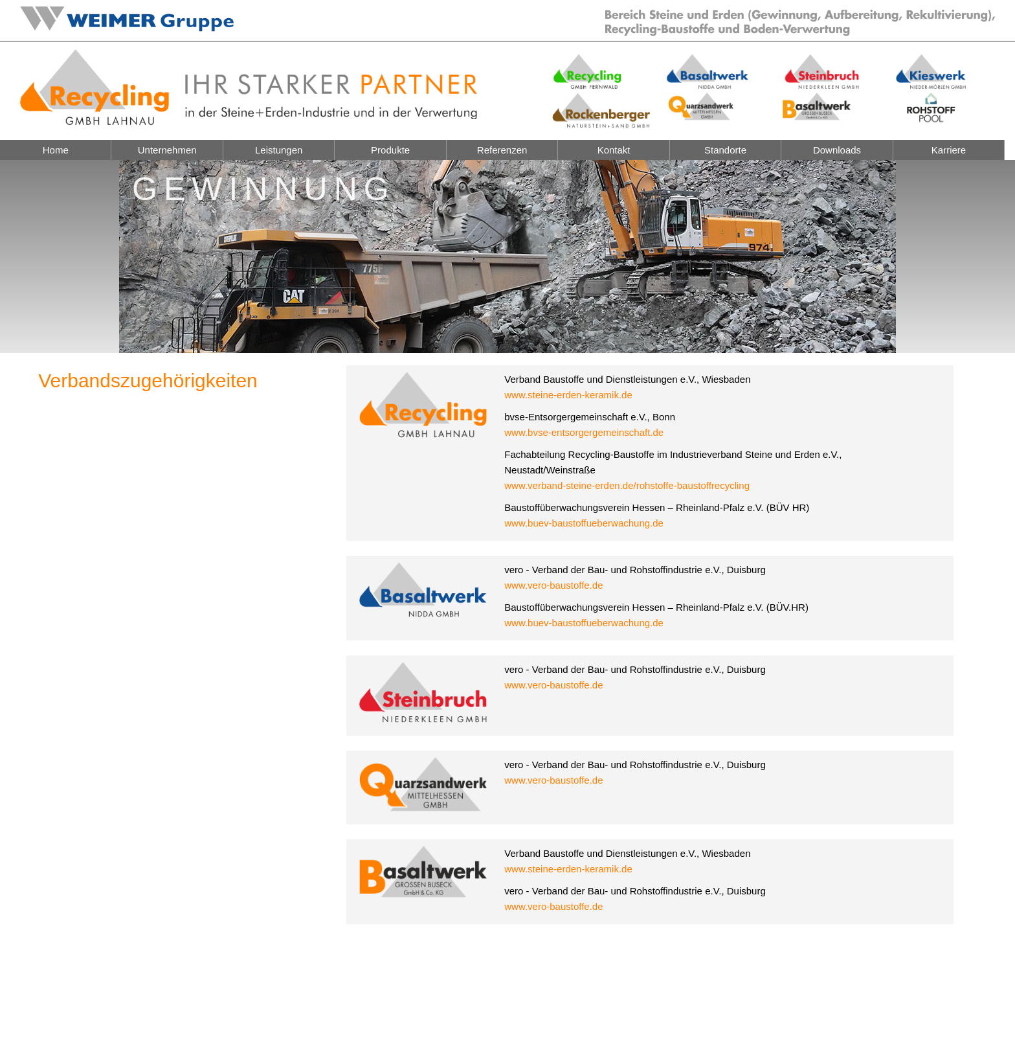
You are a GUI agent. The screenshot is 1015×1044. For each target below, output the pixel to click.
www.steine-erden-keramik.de (568, 394)
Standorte (725, 149)
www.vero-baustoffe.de (553, 585)
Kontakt (613, 149)
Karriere (948, 149)
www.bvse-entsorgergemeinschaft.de (584, 432)
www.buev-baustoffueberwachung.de (584, 522)
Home (56, 149)
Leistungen (278, 149)
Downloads (837, 149)
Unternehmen (167, 149)
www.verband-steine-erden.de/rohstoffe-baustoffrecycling (627, 485)
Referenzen (502, 149)
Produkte (390, 149)
